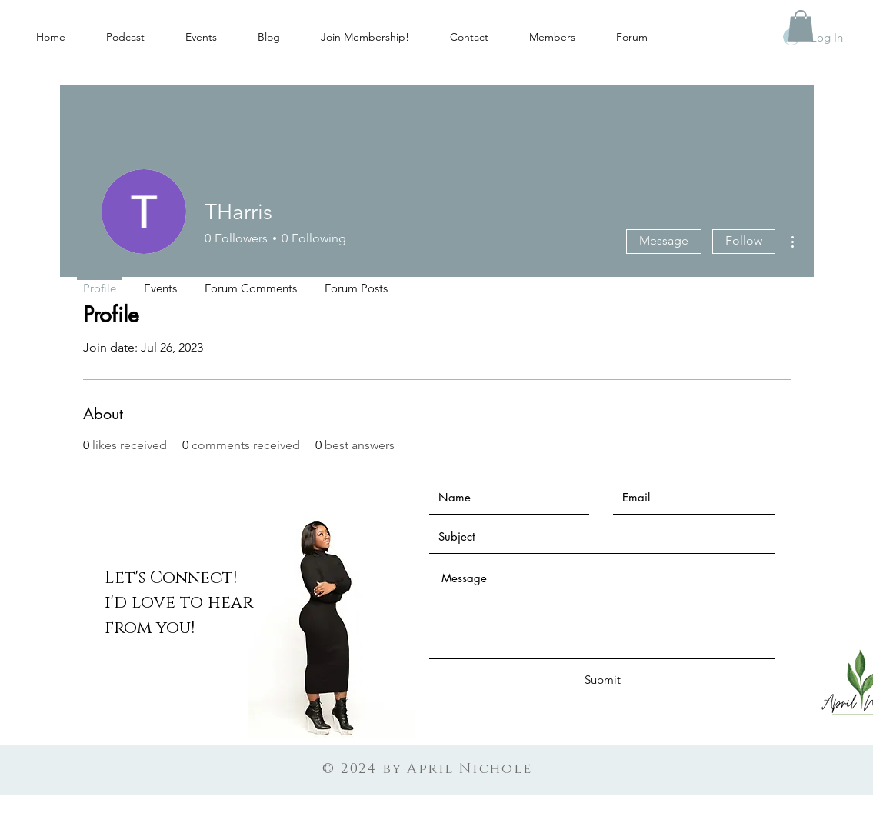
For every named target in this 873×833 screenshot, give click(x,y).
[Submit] (603, 679)
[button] (801, 26)
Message (663, 240)
